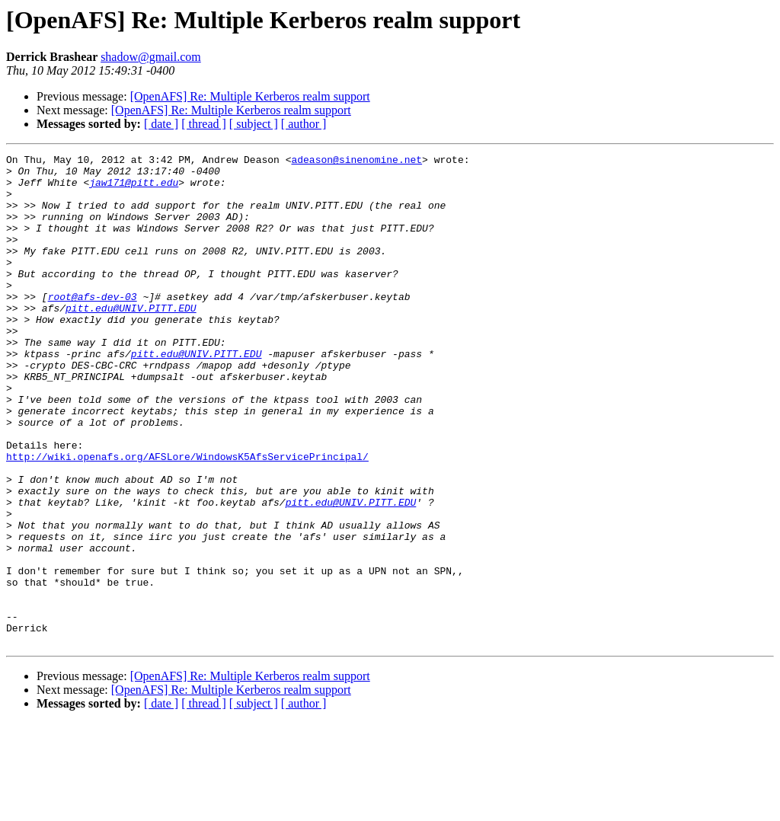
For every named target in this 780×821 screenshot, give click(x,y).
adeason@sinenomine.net (356, 161)
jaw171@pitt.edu (133, 189)
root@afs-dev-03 (92, 326)
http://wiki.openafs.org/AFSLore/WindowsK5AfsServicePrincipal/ (187, 518)
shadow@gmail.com (151, 56)
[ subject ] (253, 123)
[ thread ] (203, 123)
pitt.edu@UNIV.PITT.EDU (131, 340)
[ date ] (161, 123)
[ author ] (304, 123)
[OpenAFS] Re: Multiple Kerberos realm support (250, 96)
